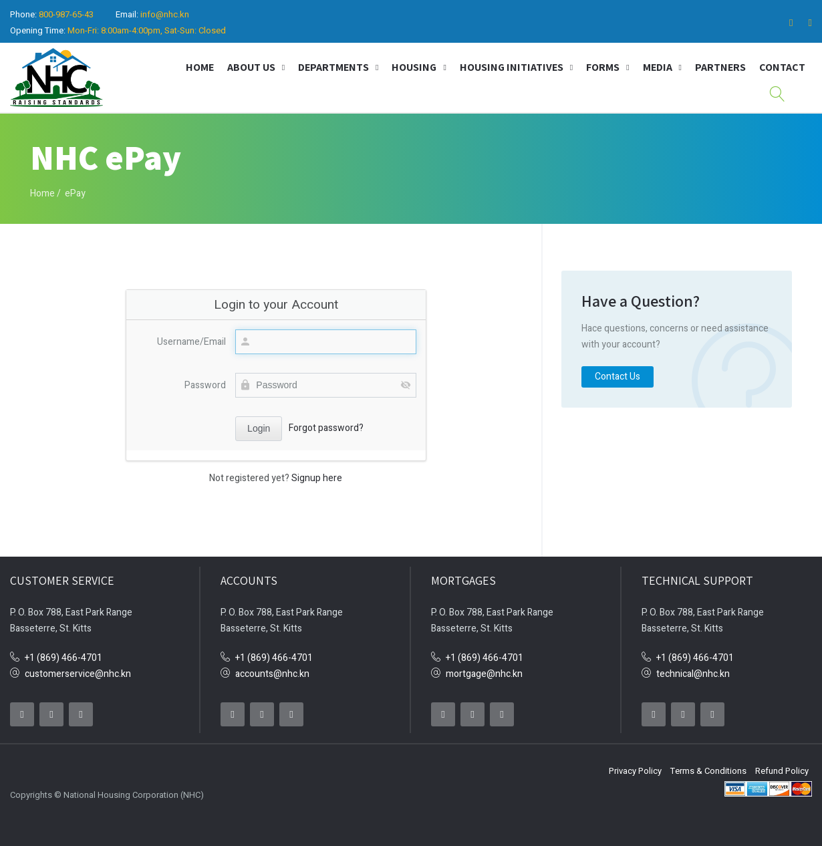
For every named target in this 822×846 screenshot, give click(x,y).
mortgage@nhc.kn (484, 674)
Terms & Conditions (708, 770)
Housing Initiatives (511, 67)
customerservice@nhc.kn (78, 674)
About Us (251, 67)
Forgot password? (326, 428)
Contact (782, 67)
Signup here (316, 478)
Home (200, 67)
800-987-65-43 (66, 14)
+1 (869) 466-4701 (63, 658)
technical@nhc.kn (693, 674)
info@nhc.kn (164, 14)
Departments (333, 67)
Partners (720, 67)
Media (657, 67)
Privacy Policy (635, 770)
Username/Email (191, 342)
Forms (603, 67)
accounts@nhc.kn (272, 674)
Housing (414, 67)
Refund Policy (782, 770)
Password (205, 385)
